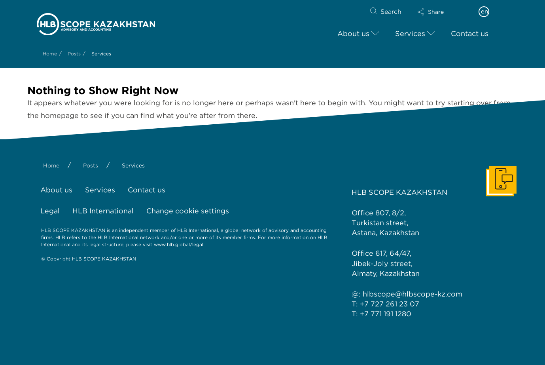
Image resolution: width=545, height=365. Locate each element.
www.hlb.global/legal (178, 244)
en (484, 11)
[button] (437, 11)
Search (390, 11)
